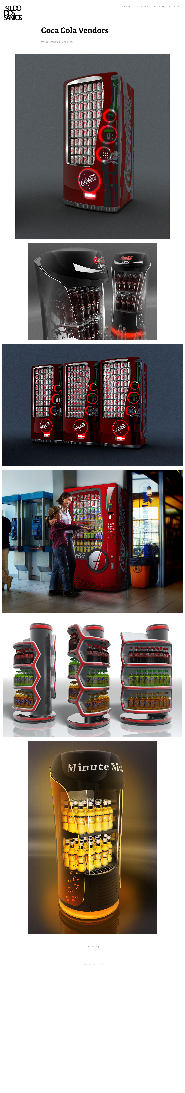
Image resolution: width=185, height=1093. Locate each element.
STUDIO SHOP (143, 6)
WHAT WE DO (127, 6)
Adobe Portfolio (97, 964)
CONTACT (156, 6)
